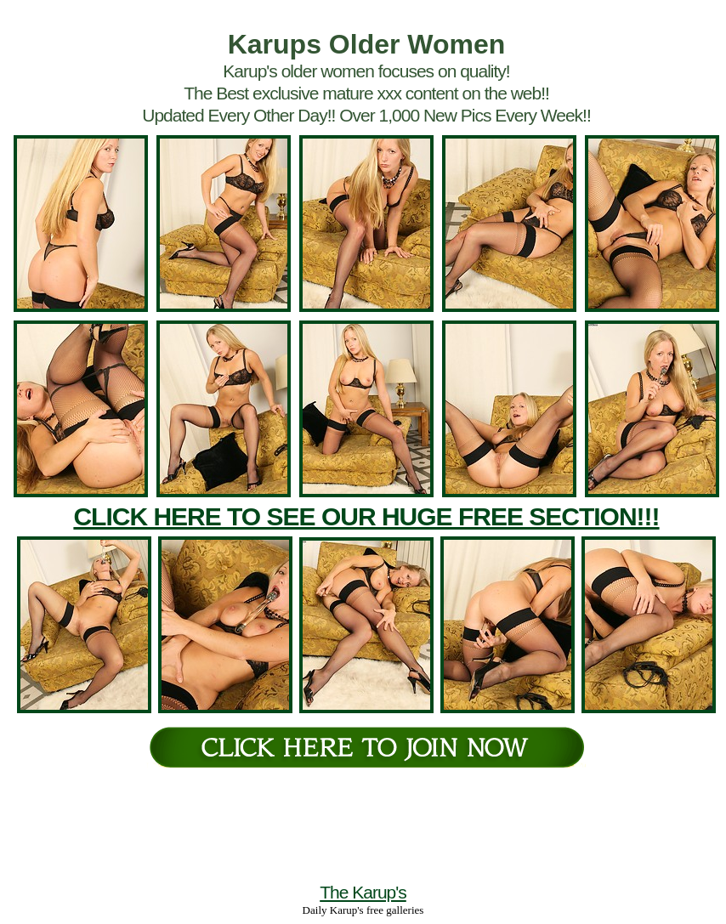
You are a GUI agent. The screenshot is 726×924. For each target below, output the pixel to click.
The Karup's (363, 892)
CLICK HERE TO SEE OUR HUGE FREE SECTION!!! (366, 516)
